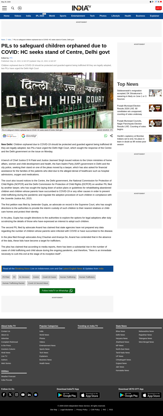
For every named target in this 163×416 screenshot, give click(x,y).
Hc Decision (24, 277)
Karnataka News (122, 370)
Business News (45, 360)
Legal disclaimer (66, 410)
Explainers (43, 356)
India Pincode (6, 380)
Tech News (43, 353)
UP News (119, 356)
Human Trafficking (67, 277)
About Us (5, 335)
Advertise (5, 338)
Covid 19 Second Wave (38, 283)
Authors (4, 360)
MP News (120, 346)
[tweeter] (10, 394)
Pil (14, 277)
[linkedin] (29, 394)
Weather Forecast (8, 376)
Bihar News (120, 331)
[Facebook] (3, 394)
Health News (44, 363)
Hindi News (5, 353)
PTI (11, 58)
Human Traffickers (87, 277)
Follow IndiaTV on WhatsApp (57, 290)
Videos (17, 16)
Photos (103, 16)
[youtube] (22, 394)
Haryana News (122, 338)
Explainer (154, 16)
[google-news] (35, 394)
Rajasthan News (145, 335)
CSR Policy (95, 410)
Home (6, 16)
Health (128, 16)
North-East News (122, 349)
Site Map (53, 410)
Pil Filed (6, 277)
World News (44, 335)
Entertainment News (47, 346)
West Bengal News (146, 342)
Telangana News (145, 338)
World (52, 16)
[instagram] (16, 394)
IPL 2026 (40, 16)
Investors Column (8, 349)
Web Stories (6, 363)
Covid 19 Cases (49, 277)
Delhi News (120, 335)
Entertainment (78, 16)
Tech (92, 16)
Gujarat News (121, 363)
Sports (63, 16)
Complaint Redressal (9, 342)
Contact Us (5, 331)
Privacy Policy (81, 410)
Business (140, 16)
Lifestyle (115, 16)
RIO (104, 410)
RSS (111, 410)
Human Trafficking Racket (13, 283)
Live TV (4, 356)
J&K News (120, 367)
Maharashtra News (146, 331)
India (28, 16)
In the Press (6, 346)
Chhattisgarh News (123, 360)
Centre (36, 277)
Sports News (44, 349)
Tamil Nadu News (123, 353)
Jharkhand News (122, 342)
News (3, 40)
